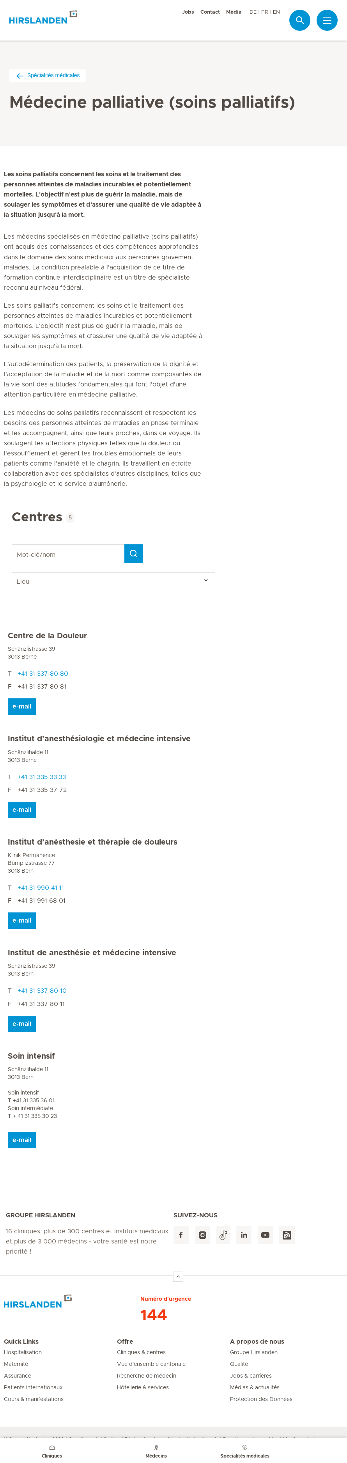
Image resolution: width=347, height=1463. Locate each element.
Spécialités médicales (48, 75)
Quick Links (21, 1342)
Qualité (239, 1364)
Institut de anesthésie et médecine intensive (92, 953)
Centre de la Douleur (47, 636)
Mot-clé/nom (13, 544)
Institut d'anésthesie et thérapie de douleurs (92, 842)
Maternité (16, 1364)
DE (253, 12)
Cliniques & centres (141, 1352)
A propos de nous (257, 1342)
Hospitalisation (23, 1352)
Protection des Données (261, 1399)
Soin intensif (31, 1056)
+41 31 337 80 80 (43, 674)
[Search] (133, 553)
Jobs (188, 12)
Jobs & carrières (251, 1376)
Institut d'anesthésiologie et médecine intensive (99, 739)
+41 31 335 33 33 (42, 777)
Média (234, 12)
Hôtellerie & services (143, 1387)
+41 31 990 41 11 (41, 888)
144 (153, 1315)
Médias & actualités (255, 1387)
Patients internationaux (33, 1387)
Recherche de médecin (146, 1376)
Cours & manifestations (34, 1399)
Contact (210, 12)
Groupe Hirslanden (254, 1352)
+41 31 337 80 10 (42, 991)
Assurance (17, 1376)
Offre (125, 1342)
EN (276, 12)
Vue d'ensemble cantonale (151, 1364)
